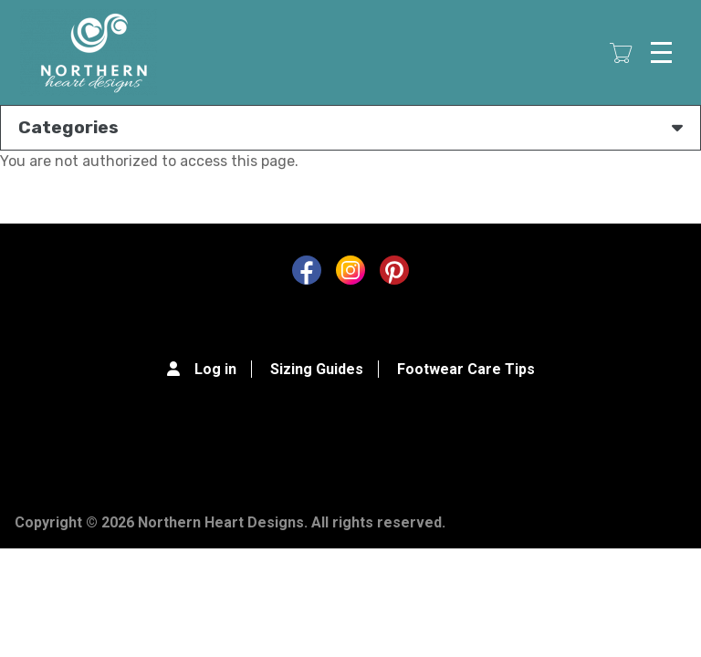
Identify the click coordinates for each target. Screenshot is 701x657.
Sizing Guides (316, 369)
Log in (215, 369)
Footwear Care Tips (466, 369)
